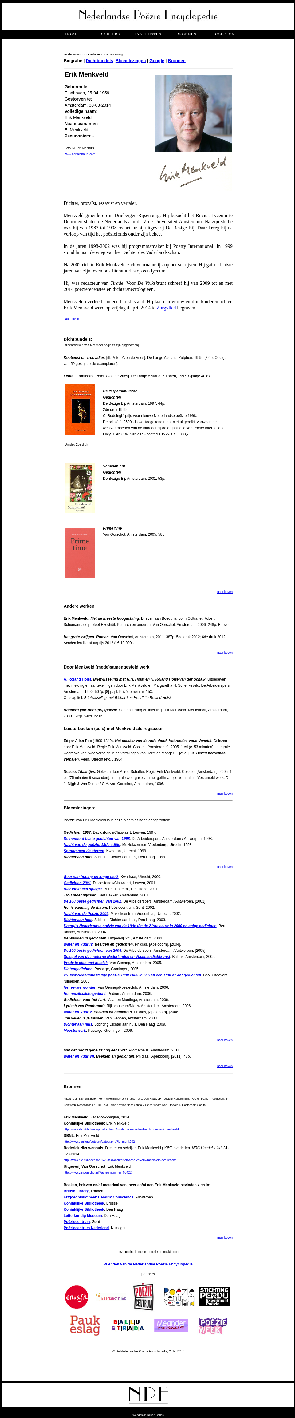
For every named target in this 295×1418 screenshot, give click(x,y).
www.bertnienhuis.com (80, 154)
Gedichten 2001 (77, 883)
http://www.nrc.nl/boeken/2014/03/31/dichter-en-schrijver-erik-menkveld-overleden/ (120, 1160)
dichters (110, 34)
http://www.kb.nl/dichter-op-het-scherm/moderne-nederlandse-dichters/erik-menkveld (121, 1129)
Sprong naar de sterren (84, 851)
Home (71, 34)
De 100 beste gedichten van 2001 (92, 901)
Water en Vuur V (78, 1012)
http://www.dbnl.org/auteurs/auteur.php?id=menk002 (99, 1141)
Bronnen (177, 60)
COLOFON (225, 34)
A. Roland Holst (77, 679)
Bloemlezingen (131, 60)
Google (156, 60)
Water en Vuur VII (79, 1056)
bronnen (186, 34)
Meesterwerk (75, 1030)
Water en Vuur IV (78, 944)
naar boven (71, 318)
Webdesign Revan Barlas (147, 1414)
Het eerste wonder (80, 987)
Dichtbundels (99, 60)
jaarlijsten (148, 34)
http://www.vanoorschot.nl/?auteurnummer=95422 (98, 1172)
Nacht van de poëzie (81, 845)
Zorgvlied (166, 307)
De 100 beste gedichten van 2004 (92, 950)
